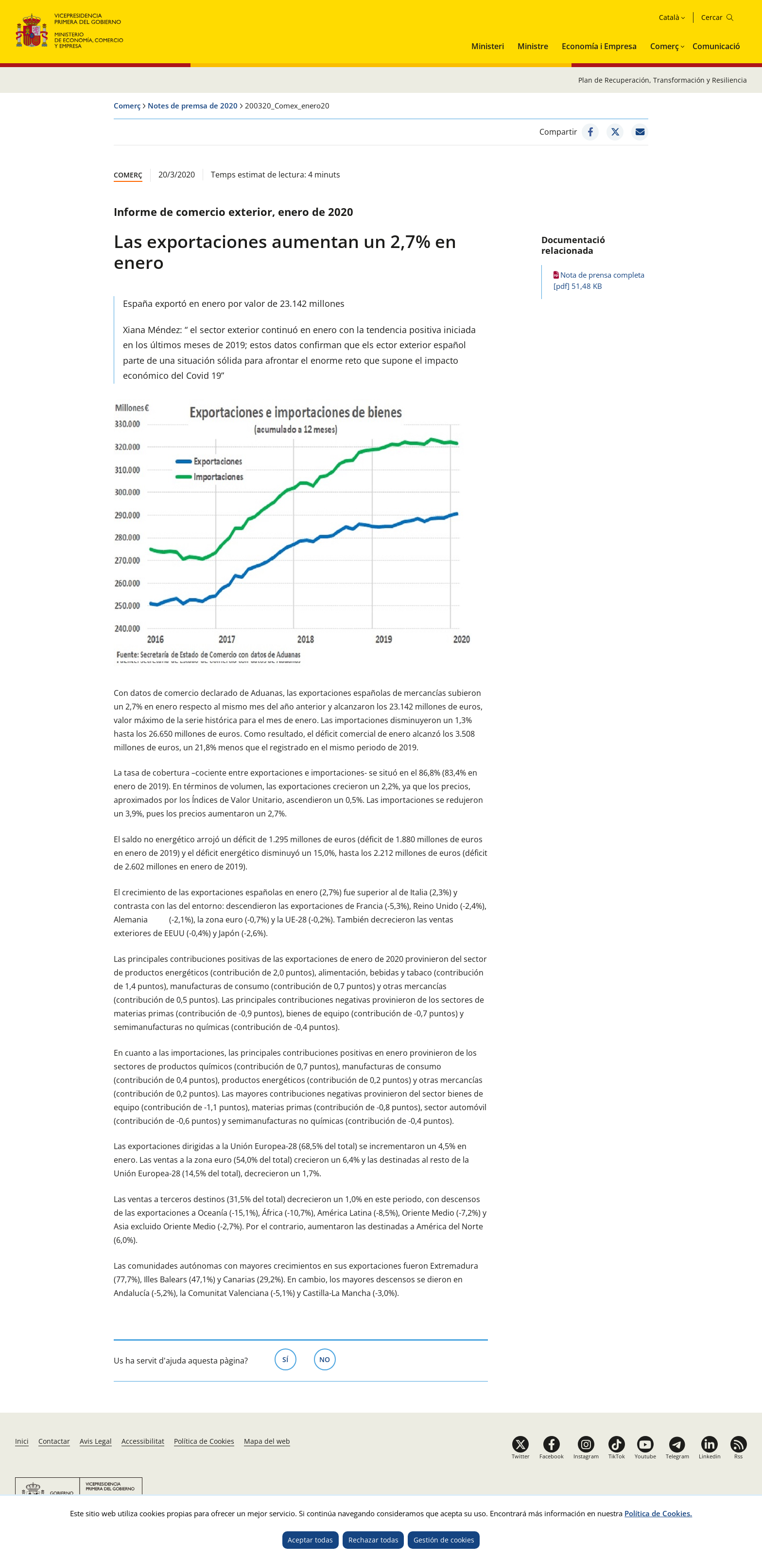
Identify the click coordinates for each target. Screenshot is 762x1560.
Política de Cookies (204, 1441)
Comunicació (716, 46)
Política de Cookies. (658, 1513)
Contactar (54, 1441)
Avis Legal (96, 1441)
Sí (289, 1358)
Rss (738, 1456)
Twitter (521, 1456)
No (327, 1358)
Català (669, 17)
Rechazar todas (373, 1539)
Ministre (533, 46)
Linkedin (710, 1456)
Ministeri (487, 46)
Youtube (645, 1456)
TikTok (616, 1456)
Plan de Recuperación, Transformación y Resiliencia (662, 80)
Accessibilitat (142, 1441)
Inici (22, 1441)
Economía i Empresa (599, 46)
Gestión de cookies (444, 1539)
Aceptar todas (310, 1539)
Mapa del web (267, 1441)
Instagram (586, 1456)
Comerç (664, 46)
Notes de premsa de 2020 (193, 105)
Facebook (551, 1456)
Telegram (677, 1456)
